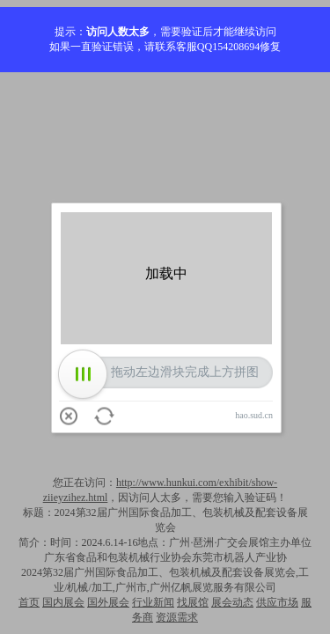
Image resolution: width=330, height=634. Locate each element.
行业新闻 (153, 602)
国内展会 (63, 602)
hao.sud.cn (254, 415)
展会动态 (232, 602)
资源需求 (177, 617)
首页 (29, 602)
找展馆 (193, 602)
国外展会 (108, 602)
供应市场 (277, 602)
